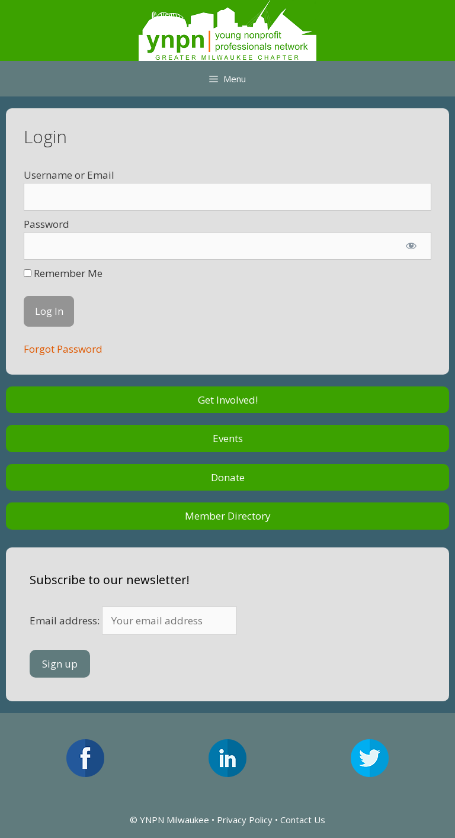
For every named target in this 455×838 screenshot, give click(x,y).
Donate (228, 477)
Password (46, 224)
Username (48, 175)
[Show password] (411, 246)
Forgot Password (63, 349)
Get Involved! (228, 400)
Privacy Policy (245, 820)
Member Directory (228, 516)
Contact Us (302, 820)
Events (228, 438)
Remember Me (63, 273)
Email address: (133, 620)
